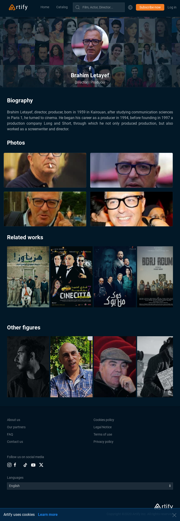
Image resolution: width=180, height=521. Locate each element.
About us (13, 420)
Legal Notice (103, 427)
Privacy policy (103, 442)
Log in (172, 7)
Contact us (15, 442)
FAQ (10, 434)
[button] (130, 7)
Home (45, 7)
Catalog (62, 7)
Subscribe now (150, 7)
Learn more (48, 514)
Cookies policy (104, 420)
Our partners (16, 427)
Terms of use (103, 434)
